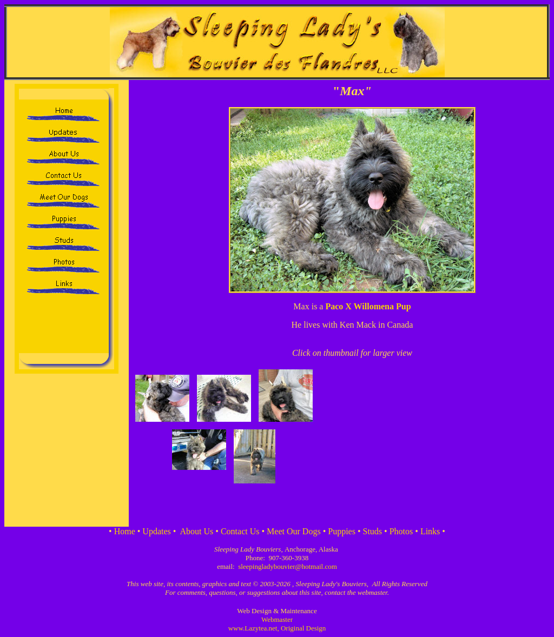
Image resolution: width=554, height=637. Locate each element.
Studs (372, 531)
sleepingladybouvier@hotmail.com (287, 566)
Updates (156, 531)
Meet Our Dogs (294, 531)
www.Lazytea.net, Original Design (277, 628)
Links (430, 531)
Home (124, 531)
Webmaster (277, 619)
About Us (197, 531)
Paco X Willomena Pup (368, 306)
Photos (401, 531)
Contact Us (240, 531)
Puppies (341, 531)
